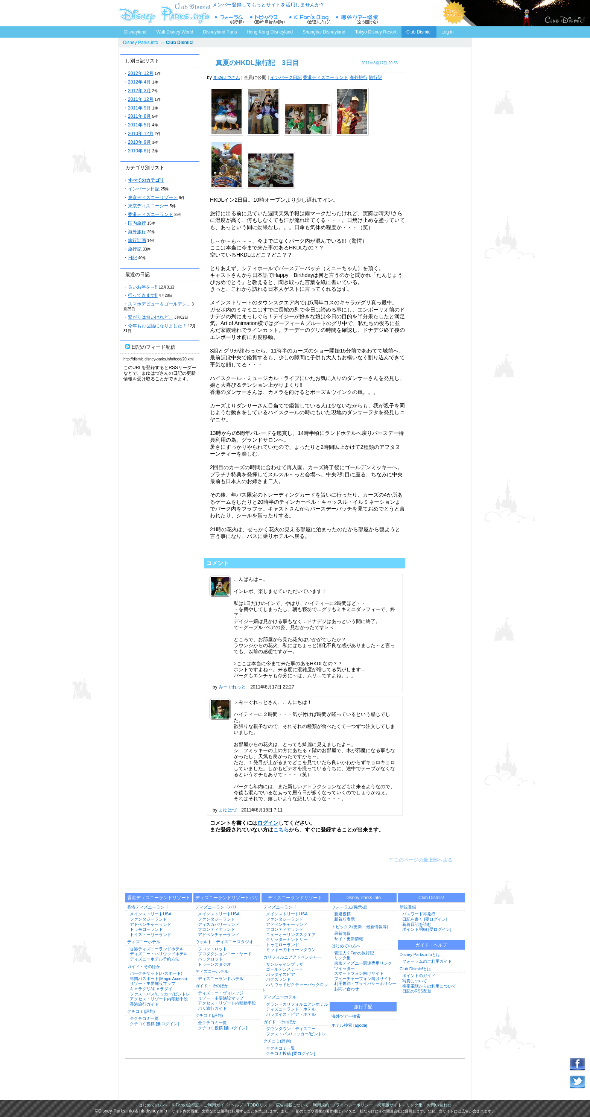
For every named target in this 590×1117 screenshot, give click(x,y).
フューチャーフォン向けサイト (363, 978)
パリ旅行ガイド (212, 1008)
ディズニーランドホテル (220, 978)
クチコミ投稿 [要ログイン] (154, 1023)
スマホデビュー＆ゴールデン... (159, 304)
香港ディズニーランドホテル (157, 949)
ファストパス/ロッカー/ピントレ (160, 994)
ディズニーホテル (143, 941)
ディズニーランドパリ (216, 907)
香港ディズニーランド (150, 214)
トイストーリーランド (150, 934)
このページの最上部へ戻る (423, 860)
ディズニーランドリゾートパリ (227, 897)
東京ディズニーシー (148, 205)
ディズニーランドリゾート (295, 897)
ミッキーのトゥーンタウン (291, 949)
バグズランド (278, 979)
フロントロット (212, 949)
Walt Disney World (174, 30)
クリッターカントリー (286, 939)
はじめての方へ (345, 946)
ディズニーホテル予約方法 (154, 959)
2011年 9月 (139, 108)
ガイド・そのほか (143, 966)
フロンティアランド (216, 929)
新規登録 (408, 907)
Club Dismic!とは (415, 969)
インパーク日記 (144, 188)
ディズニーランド (280, 907)
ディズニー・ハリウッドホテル (159, 953)
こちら (281, 830)
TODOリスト (259, 1105)
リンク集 (342, 958)
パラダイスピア (280, 974)
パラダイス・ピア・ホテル (291, 1014)
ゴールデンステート (284, 969)
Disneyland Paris (220, 32)
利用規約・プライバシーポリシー (365, 983)
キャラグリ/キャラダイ (151, 988)
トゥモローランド (146, 929)
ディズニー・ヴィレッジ (220, 993)
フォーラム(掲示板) (349, 907)
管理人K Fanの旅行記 (354, 953)
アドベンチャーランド (150, 924)
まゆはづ (228, 810)
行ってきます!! (143, 295)
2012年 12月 (141, 73)
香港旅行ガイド (144, 1004)
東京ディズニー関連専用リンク (363, 963)
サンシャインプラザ (284, 964)
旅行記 (134, 249)
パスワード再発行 (418, 914)
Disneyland (135, 32)
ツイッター (344, 968)
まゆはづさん (226, 77)
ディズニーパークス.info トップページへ (163, 13)
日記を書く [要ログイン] (424, 919)
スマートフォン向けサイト (359, 973)
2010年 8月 (139, 150)
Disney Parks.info (140, 42)
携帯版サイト (389, 1105)
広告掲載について (292, 1105)
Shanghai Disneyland (324, 32)
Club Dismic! (419, 32)
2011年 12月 (141, 99)
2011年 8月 (139, 116)
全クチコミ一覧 (144, 1018)
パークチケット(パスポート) (156, 973)
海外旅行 (137, 231)
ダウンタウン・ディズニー (291, 1028)
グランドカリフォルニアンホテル (297, 1004)
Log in (447, 32)
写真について (414, 981)
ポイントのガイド (418, 975)
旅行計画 (137, 240)
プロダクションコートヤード (225, 953)
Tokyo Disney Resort (376, 32)
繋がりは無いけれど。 (150, 317)
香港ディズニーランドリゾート (158, 897)
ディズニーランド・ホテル (291, 1009)
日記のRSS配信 (417, 991)
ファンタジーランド (148, 919)
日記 (132, 257)
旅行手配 (363, 1006)
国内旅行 (137, 223)
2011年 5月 (139, 125)
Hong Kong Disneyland (269, 32)
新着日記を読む (416, 924)
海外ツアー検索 (345, 1016)
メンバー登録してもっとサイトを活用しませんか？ (268, 5)
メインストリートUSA (151, 914)
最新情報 (342, 933)
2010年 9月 (139, 142)
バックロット (210, 959)
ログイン (267, 823)
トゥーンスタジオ (214, 964)
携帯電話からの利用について (429, 986)
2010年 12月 (141, 133)
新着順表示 (344, 919)
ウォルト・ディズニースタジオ (224, 941)
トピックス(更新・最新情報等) (359, 926)
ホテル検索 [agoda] (349, 1025)
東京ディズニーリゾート (153, 197)
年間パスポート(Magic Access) (158, 978)
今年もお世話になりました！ (157, 325)
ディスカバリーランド (218, 924)
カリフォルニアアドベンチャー (292, 957)
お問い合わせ (346, 988)
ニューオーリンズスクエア (291, 934)
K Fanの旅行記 (185, 1105)
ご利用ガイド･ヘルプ (223, 1105)
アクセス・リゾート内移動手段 (159, 999)
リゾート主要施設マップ (152, 983)
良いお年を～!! (143, 287)
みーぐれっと (232, 687)
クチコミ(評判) (141, 1011)
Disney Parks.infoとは (420, 954)
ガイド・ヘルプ (431, 945)
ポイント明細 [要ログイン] (426, 929)
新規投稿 (342, 914)
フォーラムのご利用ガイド (427, 961)
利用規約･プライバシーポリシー (343, 1105)
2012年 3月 (139, 90)
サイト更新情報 (348, 938)
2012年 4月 (139, 82)
